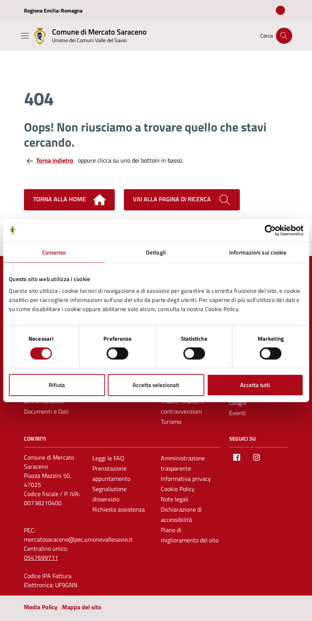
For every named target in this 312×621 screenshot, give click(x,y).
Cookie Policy (178, 488)
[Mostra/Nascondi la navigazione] (24, 35)
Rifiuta (57, 385)
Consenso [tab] (54, 252)
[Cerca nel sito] (284, 36)
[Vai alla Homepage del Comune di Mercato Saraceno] (89, 36)
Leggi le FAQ (108, 458)
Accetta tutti (255, 385)
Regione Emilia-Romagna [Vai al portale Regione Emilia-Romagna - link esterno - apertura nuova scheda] (53, 10)
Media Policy (40, 607)
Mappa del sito (81, 607)
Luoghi (238, 402)
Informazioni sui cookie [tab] (258, 252)
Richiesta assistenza (118, 509)
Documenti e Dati (46, 411)
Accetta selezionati (156, 385)
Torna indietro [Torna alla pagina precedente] (51, 160)
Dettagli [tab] (156, 252)
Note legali (174, 499)
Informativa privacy (186, 478)
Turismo (171, 421)
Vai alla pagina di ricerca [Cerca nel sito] (182, 200)
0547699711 (41, 557)
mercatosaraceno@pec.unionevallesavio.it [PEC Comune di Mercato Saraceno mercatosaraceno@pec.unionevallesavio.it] (78, 539)
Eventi (237, 412)
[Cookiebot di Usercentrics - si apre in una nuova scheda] (270, 230)
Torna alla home (69, 200)
